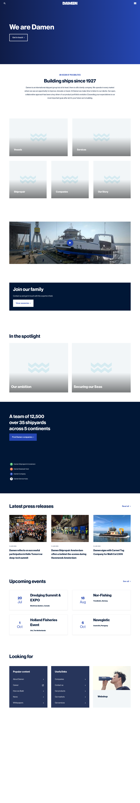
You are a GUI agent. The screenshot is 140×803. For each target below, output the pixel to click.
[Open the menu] (135, 3)
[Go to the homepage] (70, 3)
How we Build (28, 706)
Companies (70, 695)
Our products (70, 706)
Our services (70, 718)
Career (28, 701)
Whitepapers (28, 718)
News (28, 712)
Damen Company (18, 489)
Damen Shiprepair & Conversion (22, 479)
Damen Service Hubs (19, 494)
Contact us (70, 701)
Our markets (70, 712)
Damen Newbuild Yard (19, 484)
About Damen (28, 695)
